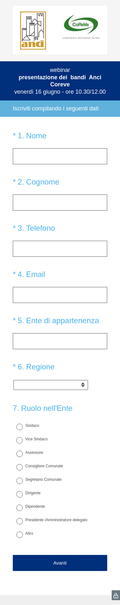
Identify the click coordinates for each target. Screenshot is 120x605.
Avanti (60, 563)
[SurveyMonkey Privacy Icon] (115, 595)
